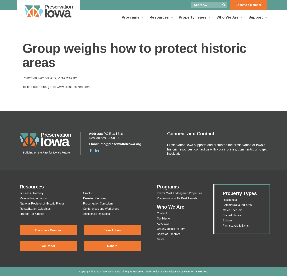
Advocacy (163, 223)
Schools (228, 220)
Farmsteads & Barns (236, 225)
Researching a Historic (34, 198)
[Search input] (207, 5)
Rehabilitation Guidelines (35, 208)
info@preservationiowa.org (120, 144)
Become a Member (248, 4)
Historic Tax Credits (32, 214)
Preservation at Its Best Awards (177, 198)
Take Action (112, 230)
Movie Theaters (232, 210)
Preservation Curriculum (98, 203)
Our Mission (164, 218)
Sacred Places (232, 215)
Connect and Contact (190, 133)
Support (255, 17)
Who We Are (228, 17)
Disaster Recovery (95, 198)
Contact (162, 213)
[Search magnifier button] (224, 5)
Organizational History (170, 229)
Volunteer (48, 245)
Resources (159, 17)
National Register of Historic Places (42, 203)
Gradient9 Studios (195, 271)
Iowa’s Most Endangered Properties (179, 193)
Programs (130, 17)
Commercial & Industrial (237, 205)
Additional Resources (96, 214)
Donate (112, 245)
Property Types (192, 17)
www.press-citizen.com (73, 87)
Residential (230, 199)
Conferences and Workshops (101, 208)
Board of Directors (168, 234)
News (160, 239)
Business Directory (31, 193)
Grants (87, 193)
